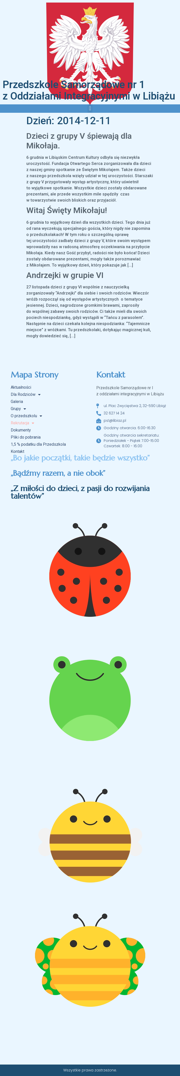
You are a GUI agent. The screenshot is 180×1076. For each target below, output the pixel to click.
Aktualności (21, 387)
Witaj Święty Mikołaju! (66, 210)
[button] (90, 108)
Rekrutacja (22, 423)
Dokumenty (21, 430)
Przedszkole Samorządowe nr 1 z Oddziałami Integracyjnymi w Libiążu (89, 90)
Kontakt (17, 451)
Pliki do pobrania (26, 437)
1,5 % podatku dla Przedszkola (38, 444)
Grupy (18, 408)
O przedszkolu (26, 415)
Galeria (17, 401)
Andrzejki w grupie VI (65, 275)
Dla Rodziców (26, 394)
